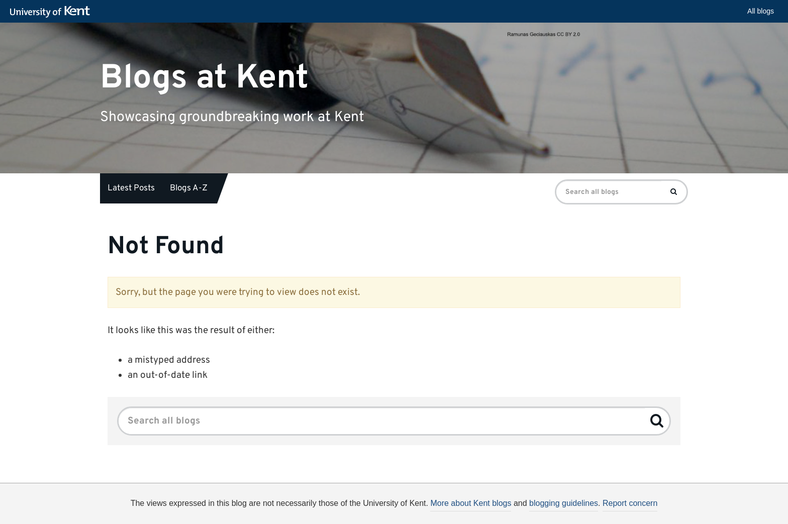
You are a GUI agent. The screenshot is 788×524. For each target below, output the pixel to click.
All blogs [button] (760, 11)
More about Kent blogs (470, 503)
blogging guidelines (563, 503)
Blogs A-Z (189, 188)
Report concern (630, 503)
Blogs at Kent (204, 77)
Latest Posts (131, 188)
